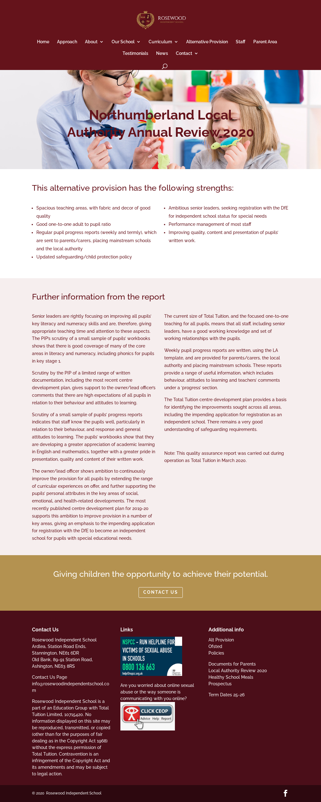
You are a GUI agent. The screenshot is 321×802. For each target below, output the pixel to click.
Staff (240, 42)
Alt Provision (221, 639)
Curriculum (160, 42)
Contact (184, 53)
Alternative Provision (207, 42)
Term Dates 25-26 (226, 694)
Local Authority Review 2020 (237, 670)
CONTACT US (160, 592)
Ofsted (215, 646)
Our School (123, 42)
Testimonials (135, 53)
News (162, 53)
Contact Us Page (49, 677)
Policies (216, 653)
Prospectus (220, 683)
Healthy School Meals (230, 677)
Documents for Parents (232, 664)
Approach (67, 42)
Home (43, 42)
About (91, 42)
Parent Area (265, 42)
